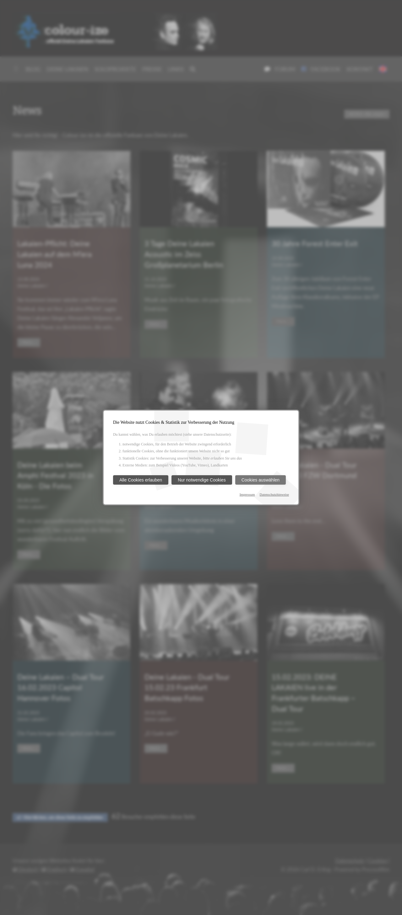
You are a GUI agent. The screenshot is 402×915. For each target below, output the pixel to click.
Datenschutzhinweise (274, 494)
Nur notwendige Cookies (202, 479)
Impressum (247, 494)
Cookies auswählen (261, 479)
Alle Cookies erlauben (140, 479)
